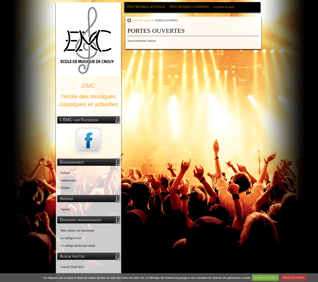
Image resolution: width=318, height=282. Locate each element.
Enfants (65, 172)
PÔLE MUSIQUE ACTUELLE (146, 6)
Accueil (136, 20)
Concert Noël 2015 (72, 267)
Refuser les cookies (293, 277)
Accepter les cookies (265, 277)
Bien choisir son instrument (77, 230)
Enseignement (72, 162)
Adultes (65, 187)
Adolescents (68, 180)
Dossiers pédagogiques (81, 219)
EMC (88, 85)
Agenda (65, 209)
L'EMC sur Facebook (79, 119)
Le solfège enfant (71, 238)
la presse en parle (223, 6)
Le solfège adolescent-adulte (78, 245)
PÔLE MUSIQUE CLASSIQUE (189, 6)
